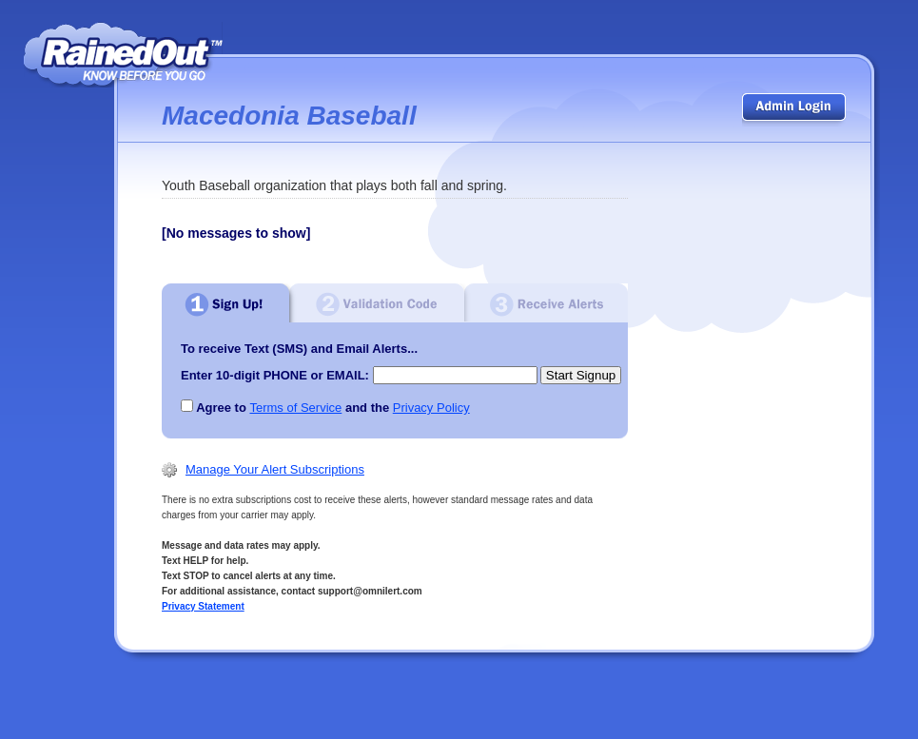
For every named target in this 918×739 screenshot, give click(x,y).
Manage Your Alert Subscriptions (275, 469)
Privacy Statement (203, 606)
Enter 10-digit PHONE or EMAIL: (275, 375)
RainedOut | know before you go (123, 55)
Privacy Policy (431, 407)
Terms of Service (295, 407)
